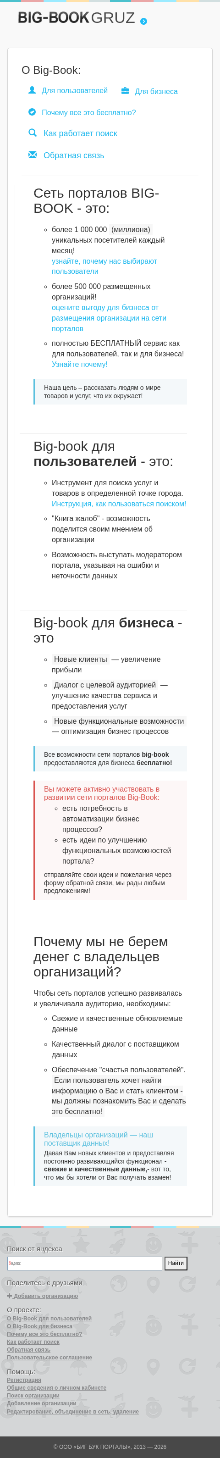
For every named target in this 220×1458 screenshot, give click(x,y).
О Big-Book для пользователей (49, 1318)
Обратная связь (66, 155)
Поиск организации (33, 1395)
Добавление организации (42, 1403)
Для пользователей (68, 90)
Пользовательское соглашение (49, 1357)
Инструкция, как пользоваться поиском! (119, 504)
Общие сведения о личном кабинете (56, 1388)
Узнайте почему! (80, 364)
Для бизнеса (149, 91)
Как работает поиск (72, 133)
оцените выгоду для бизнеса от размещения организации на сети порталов (109, 318)
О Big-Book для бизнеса (39, 1326)
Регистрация (24, 1380)
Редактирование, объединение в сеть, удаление (73, 1411)
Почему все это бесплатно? (82, 112)
